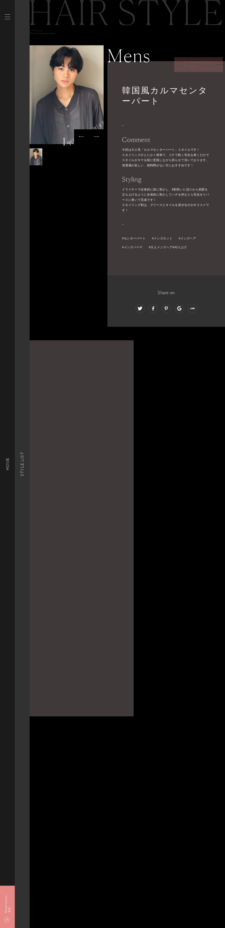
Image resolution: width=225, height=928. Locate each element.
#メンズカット (162, 238)
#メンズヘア (187, 238)
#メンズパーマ (132, 247)
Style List (22, 464)
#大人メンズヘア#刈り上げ (168, 247)
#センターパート (133, 238)
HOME (7, 464)
